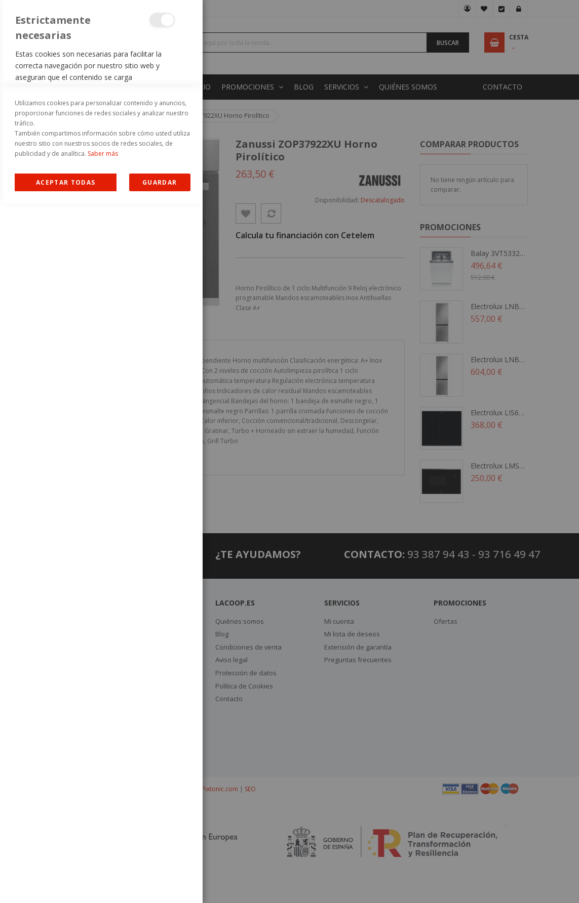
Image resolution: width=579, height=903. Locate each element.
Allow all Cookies (65, 882)
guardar (159, 882)
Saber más (103, 853)
